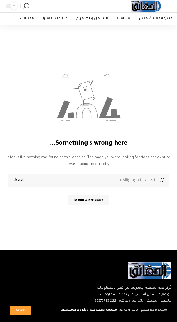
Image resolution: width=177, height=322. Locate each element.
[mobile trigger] (166, 6)
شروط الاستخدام (73, 310)
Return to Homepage (88, 200)
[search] (26, 6)
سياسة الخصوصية (102, 310)
